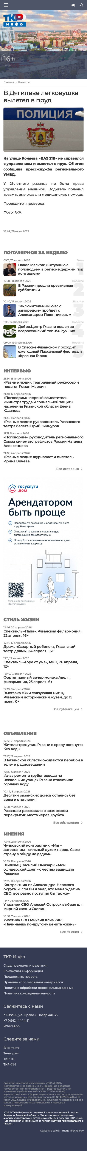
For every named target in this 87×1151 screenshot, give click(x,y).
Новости (24, 82)
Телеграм (11, 1053)
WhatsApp (11, 1026)
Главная (8, 82)
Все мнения (69, 932)
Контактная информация (23, 971)
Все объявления (66, 823)
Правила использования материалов (33, 982)
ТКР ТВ (8, 1059)
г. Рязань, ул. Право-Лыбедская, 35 (30, 1015)
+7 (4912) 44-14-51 (16, 1020)
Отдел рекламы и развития (25, 965)
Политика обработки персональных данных (38, 988)
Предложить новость (20, 977)
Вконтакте (11, 1048)
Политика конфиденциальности (29, 993)
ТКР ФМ (9, 1064)
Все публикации (66, 709)
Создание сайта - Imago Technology (62, 1130)
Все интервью (67, 469)
